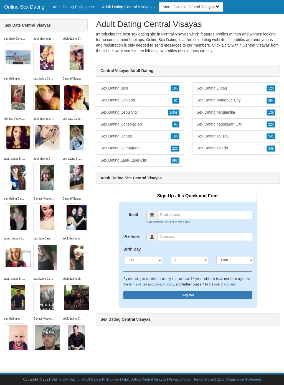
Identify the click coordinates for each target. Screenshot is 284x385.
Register (188, 295)
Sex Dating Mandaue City (236, 100)
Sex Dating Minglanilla (236, 112)
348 (271, 149)
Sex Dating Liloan (236, 88)
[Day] (189, 260)
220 (271, 124)
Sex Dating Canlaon (139, 100)
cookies (229, 284)
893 (175, 160)
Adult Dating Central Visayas (144, 379)
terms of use (138, 284)
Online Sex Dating (24, 7)
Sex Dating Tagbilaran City (236, 124)
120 (271, 88)
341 (271, 136)
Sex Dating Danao (139, 136)
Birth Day (132, 249)
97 (176, 101)
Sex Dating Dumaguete (139, 148)
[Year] (235, 260)
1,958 (173, 112)
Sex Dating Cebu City (139, 112)
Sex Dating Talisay (236, 136)
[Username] (205, 237)
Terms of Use (203, 379)
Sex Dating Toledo (236, 148)
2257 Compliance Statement (239, 379)
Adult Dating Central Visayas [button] (128, 7)
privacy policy (164, 284)
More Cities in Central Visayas (191, 7)
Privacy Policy (180, 379)
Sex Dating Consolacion (139, 124)
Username (131, 236)
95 (176, 124)
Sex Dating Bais (139, 88)
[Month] (143, 260)
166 (175, 136)
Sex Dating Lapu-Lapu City (139, 160)
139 (271, 112)
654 (271, 101)
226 (175, 149)
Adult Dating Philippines (73, 7)
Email (133, 214)
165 (175, 88)
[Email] (205, 215)
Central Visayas (256, 45)
